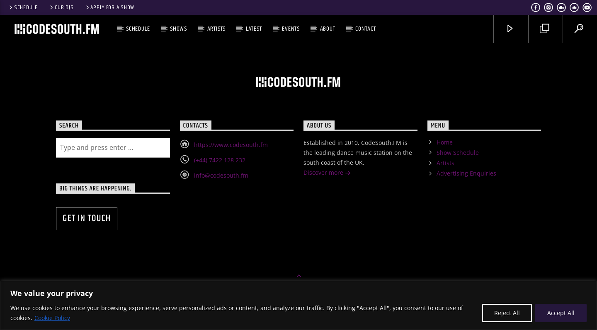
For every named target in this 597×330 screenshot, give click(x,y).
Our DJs (61, 7)
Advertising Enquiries (466, 173)
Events (291, 29)
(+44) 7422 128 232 (219, 160)
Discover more (327, 173)
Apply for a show (109, 7)
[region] (298, 305)
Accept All (561, 313)
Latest (254, 29)
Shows (178, 29)
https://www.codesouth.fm (231, 145)
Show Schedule (458, 153)
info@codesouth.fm (221, 175)
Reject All (507, 313)
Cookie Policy (52, 318)
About (327, 29)
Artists (216, 29)
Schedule (23, 7)
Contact (365, 29)
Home (445, 142)
